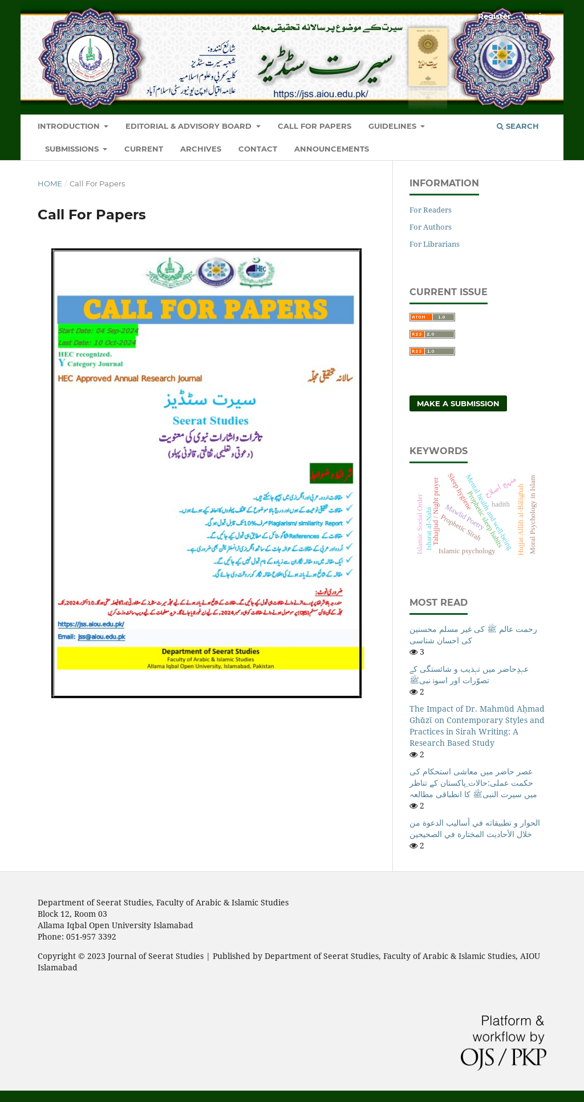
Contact (257, 148)
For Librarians (434, 244)
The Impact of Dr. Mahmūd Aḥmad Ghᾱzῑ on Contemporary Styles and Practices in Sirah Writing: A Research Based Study (477, 725)
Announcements (331, 148)
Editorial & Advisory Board (189, 125)
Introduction (70, 125)
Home (50, 183)
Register (494, 16)
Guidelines (393, 125)
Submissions (73, 148)
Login (535, 16)
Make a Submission (458, 403)
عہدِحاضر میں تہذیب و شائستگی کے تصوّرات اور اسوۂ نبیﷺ (469, 674)
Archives (200, 148)
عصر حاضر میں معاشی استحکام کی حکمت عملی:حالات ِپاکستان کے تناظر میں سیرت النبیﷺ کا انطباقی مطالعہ (473, 782)
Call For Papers (314, 125)
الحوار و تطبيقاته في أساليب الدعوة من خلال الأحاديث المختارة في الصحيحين (474, 828)
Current (143, 148)
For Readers (430, 210)
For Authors (430, 227)
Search (518, 125)
